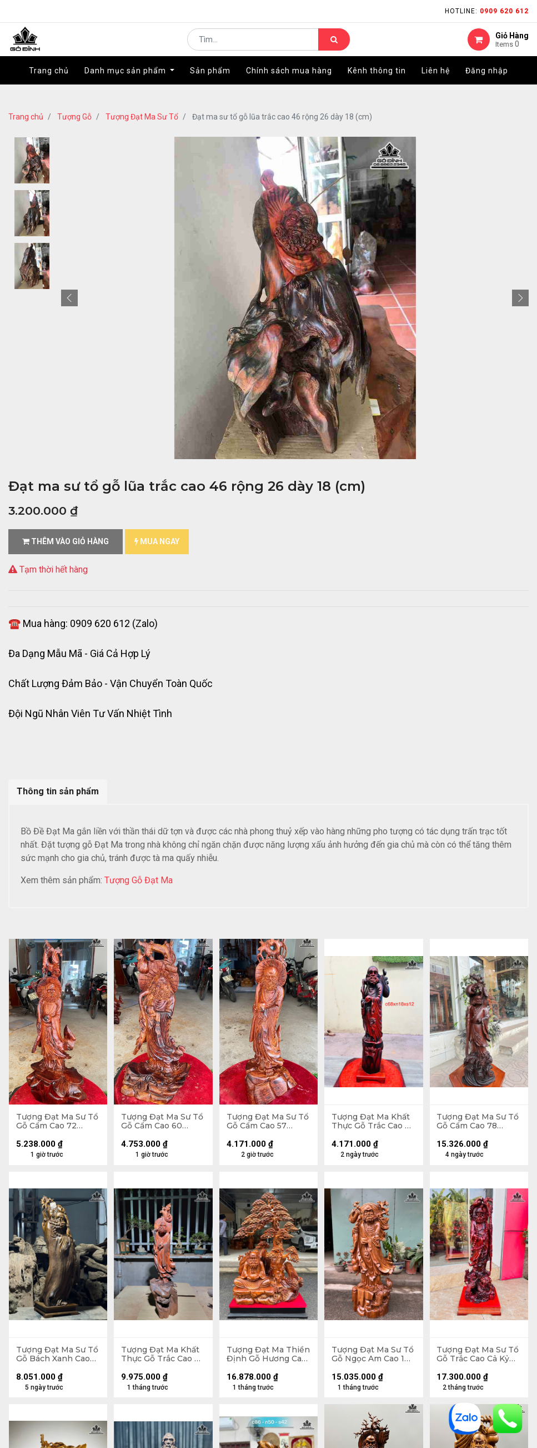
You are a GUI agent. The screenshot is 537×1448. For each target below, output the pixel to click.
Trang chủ (25, 116)
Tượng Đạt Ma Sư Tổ (142, 116)
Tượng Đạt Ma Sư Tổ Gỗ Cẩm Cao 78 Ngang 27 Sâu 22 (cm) (474, 1122)
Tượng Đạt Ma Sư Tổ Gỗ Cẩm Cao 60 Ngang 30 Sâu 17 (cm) (159, 1122)
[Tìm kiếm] (334, 48)
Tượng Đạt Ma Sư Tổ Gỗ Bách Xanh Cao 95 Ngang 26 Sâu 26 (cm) (52, 1358)
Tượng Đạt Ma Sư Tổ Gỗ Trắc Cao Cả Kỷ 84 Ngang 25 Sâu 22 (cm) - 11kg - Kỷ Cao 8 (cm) (478, 1358)
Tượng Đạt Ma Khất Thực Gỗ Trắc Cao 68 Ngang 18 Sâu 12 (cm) (372, 1122)
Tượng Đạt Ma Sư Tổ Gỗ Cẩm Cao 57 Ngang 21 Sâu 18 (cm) (264, 1122)
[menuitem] (49, 87)
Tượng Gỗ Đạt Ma (138, 880)
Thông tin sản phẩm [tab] (58, 791)
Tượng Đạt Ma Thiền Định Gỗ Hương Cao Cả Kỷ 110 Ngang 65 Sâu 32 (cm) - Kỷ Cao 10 (268, 1358)
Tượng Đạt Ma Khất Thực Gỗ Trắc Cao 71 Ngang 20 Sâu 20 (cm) (163, 1358)
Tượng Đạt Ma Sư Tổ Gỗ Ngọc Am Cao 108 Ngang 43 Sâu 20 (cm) (373, 1358)
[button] (69, 298)
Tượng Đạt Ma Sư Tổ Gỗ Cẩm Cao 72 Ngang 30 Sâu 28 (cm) (54, 1122)
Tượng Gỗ (74, 116)
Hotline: (487, 11)
